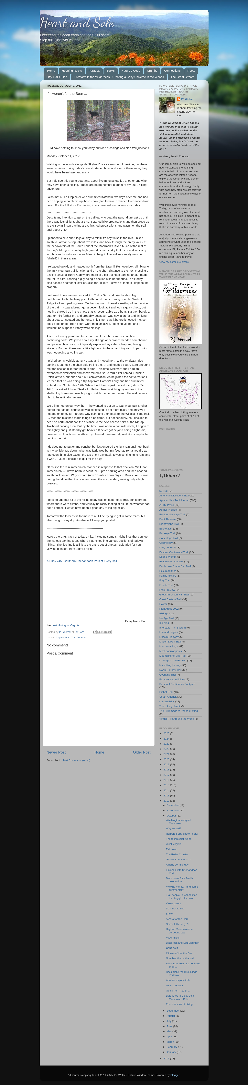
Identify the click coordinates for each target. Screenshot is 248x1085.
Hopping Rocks (72, 70)
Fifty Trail (164, 580)
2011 (166, 1058)
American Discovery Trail (174, 495)
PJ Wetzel (187, 99)
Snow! (169, 913)
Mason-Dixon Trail (170, 641)
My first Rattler (174, 985)
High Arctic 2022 (169, 608)
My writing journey (170, 665)
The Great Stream (182, 77)
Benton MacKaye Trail (172, 514)
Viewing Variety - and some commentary (182, 888)
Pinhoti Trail (166, 692)
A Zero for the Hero (177, 918)
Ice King (164, 622)
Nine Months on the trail (180, 958)
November (173, 810)
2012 (166, 800)
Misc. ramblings (168, 646)
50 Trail (163, 490)
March (171, 1041)
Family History (167, 575)
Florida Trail (166, 585)
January (172, 1052)
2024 (166, 738)
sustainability (167, 701)
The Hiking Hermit (170, 706)
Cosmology (166, 542)
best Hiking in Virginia (65, 625)
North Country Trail (170, 669)
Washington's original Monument (178, 822)
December (173, 805)
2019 (166, 764)
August (171, 1015)
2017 (166, 774)
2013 (166, 795)
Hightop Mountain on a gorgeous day (179, 931)
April (170, 1036)
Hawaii (163, 604)
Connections (172, 70)
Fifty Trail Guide (57, 77)
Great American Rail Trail (174, 594)
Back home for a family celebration (179, 880)
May (169, 1031)
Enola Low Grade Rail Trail (175, 566)
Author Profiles (168, 509)
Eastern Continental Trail (174, 552)
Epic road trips (167, 570)
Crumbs (152, 70)
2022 (166, 748)
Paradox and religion (171, 679)
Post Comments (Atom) (76, 760)
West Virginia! (174, 843)
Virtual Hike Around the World (176, 718)
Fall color (171, 849)
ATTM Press (166, 505)
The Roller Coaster (177, 854)
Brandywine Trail (169, 523)
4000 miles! (172, 937)
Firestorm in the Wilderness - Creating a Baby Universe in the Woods (119, 77)
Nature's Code (131, 70)
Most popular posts (170, 651)
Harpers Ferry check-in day (182, 833)
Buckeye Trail (167, 533)
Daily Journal (167, 547)
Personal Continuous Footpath (177, 684)
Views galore (173, 903)
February (172, 1046)
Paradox (94, 70)
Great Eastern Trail (170, 599)
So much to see (175, 908)
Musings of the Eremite (173, 660)
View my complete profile (174, 261)
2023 (166, 743)
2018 (166, 769)
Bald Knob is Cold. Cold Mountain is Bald (180, 997)
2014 (166, 790)
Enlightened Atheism (171, 561)
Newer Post (56, 752)
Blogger (174, 1075)
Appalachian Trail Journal (71, 637)
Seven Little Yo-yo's (177, 924)
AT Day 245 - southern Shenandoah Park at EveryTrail (82, 561)
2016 (166, 780)
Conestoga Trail (168, 538)
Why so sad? (173, 828)
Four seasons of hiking (179, 1004)
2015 (166, 785)
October (172, 815)
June (170, 1026)
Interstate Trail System (172, 627)
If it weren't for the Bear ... (181, 953)
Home (51, 70)
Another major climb (177, 980)
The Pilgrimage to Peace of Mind (178, 710)
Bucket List (165, 528)
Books (110, 70)
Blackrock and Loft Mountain (182, 942)
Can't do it (172, 947)
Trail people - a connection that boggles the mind (181, 896)
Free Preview (167, 589)
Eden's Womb (167, 556)
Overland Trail (167, 674)
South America (168, 696)
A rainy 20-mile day (177, 864)
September (173, 1010)
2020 (166, 759)
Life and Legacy (168, 632)
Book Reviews (167, 519)
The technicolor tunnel (179, 838)
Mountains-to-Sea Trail (172, 655)
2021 (166, 754)
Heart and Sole (77, 22)
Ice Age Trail (166, 618)
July (169, 1021)
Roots (191, 70)
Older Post (141, 752)
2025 (166, 733)
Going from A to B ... (178, 990)
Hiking (163, 613)
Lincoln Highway (169, 636)
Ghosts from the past (178, 859)
